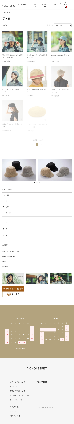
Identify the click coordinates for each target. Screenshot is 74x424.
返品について (15, 387)
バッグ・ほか (7, 213)
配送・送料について (17, 382)
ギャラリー (44, 5)
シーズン (34, 5)
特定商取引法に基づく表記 (20, 395)
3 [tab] (39, 182)
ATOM (44, 382)
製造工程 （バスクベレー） (11, 251)
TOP (3, 12)
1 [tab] (34, 182)
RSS (39, 382)
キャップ (6, 207)
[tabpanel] (19, 170)
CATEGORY (22, 5)
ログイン (13, 411)
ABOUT (55, 5)
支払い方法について (17, 391)
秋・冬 (5, 235)
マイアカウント (16, 407)
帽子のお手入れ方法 (8, 256)
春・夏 (8, 12)
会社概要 (5, 266)
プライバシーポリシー (18, 400)
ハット (5, 201)
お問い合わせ (15, 416)
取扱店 (4, 261)
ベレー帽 (6, 195)
